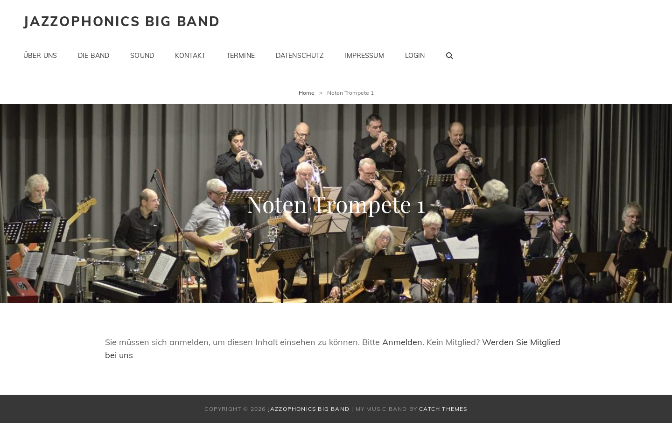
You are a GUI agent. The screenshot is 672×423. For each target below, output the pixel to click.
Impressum (364, 55)
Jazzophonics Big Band (122, 21)
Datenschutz (300, 55)
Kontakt (190, 55)
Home (307, 92)
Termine (240, 55)
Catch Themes (443, 408)
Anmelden (402, 342)
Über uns (40, 55)
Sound (142, 55)
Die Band (93, 55)
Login (415, 55)
